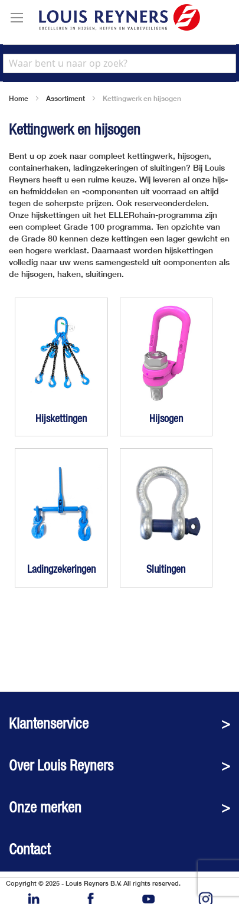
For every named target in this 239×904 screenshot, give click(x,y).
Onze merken (45, 807)
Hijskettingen (61, 418)
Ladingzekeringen (61, 569)
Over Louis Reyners (61, 766)
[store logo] (119, 17)
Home (18, 98)
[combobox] (119, 63)
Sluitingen (165, 569)
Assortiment (65, 98)
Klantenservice (49, 724)
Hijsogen (166, 418)
